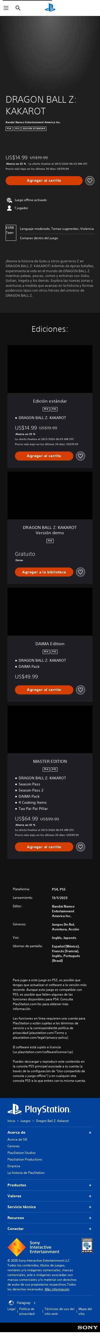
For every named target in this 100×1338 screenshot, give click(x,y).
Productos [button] (50, 1185)
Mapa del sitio (85, 1311)
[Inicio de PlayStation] (50, 8)
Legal (11, 1309)
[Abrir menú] (6, 8)
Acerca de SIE (17, 1139)
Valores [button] (50, 1196)
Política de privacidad (26, 1311)
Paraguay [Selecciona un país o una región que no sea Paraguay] (22, 1303)
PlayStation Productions (24, 1159)
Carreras (13, 1146)
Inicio (11, 1121)
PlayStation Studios (21, 1152)
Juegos (26, 1121)
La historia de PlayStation (26, 1172)
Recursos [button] (50, 1217)
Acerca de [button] (50, 1132)
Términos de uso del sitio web (59, 1311)
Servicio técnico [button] (50, 1206)
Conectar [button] (50, 1228)
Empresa (13, 1166)
